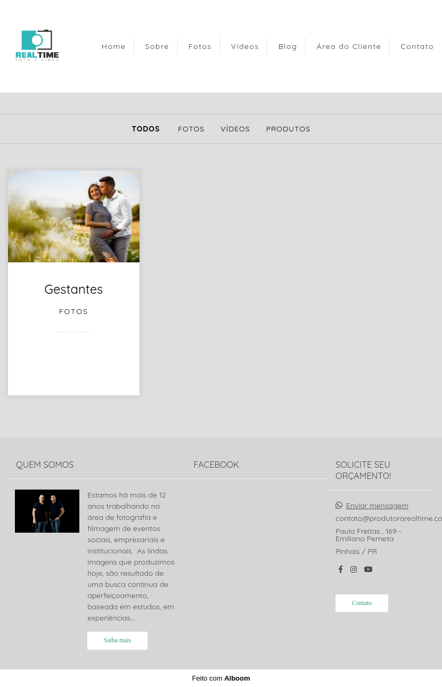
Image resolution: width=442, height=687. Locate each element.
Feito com (221, 678)
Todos (146, 129)
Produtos (288, 129)
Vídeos (245, 46)
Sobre (157, 46)
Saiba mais (117, 640)
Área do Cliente (348, 46)
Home (114, 46)
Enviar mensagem (377, 505)
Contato (417, 46)
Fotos (200, 46)
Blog (288, 46)
